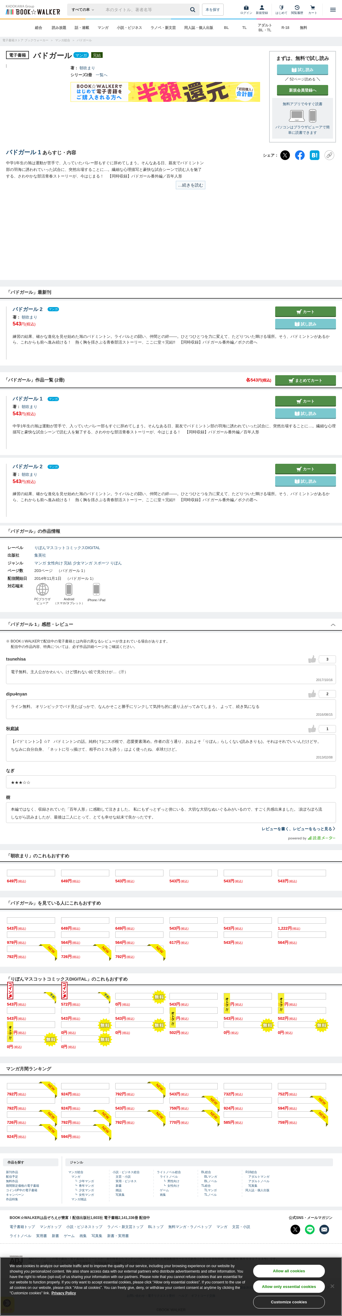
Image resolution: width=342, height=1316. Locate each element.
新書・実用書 (118, 1236)
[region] (171, 1286)
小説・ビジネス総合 (126, 1172)
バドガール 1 (23, 152)
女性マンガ (86, 1194)
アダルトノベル (258, 1181)
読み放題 (59, 28)
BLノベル (210, 1181)
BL (226, 28)
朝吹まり (87, 68)
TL (244, 28)
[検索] (193, 9)
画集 (163, 1194)
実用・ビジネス (126, 1181)
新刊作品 (12, 1172)
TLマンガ (210, 1190)
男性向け (173, 1181)
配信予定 (12, 1176)
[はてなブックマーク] (314, 155)
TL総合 (206, 1185)
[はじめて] (281, 10)
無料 (303, 28)
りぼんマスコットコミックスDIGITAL (67, 547)
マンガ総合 (75, 1172)
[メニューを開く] (333, 9)
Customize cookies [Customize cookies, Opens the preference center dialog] (289, 1302)
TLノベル (210, 1194)
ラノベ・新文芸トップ (125, 1227)
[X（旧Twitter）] (285, 155)
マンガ (103, 28)
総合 (38, 28)
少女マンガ (82, 563)
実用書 (41, 1236)
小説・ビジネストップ (84, 1227)
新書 (119, 1185)
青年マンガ (86, 1185)
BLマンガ (210, 1176)
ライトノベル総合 (169, 1172)
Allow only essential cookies (289, 1286)
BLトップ (155, 1227)
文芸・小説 (123, 1176)
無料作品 (12, 1181)
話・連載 (82, 28)
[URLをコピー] (329, 155)
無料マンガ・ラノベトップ (190, 1227)
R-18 (285, 28)
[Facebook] (299, 155)
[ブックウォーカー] (32, 9)
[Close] (332, 1286)
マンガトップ (50, 1227)
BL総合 (206, 1172)
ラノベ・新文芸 (163, 28)
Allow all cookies (289, 1271)
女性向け (55, 563)
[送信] (193, 9)
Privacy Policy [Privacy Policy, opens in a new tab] (63, 1293)
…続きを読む (190, 185)
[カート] (313, 10)
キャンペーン (15, 1194)
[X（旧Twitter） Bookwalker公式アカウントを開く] (295, 1229)
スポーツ (101, 563)
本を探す (213, 10)
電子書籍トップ (22, 1227)
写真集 (120, 1194)
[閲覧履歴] (297, 10)
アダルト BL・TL (265, 27)
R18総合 (251, 1172)
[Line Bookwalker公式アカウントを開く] (309, 1229)
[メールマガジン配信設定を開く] (324, 1229)
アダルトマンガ (258, 1176)
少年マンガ (86, 1181)
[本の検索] (84, 9)
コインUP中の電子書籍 (21, 1190)
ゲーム (164, 1190)
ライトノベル (169, 1176)
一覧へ (101, 75)
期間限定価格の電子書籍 (22, 1185)
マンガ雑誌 (78, 1199)
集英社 (40, 555)
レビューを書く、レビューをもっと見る (299, 829)
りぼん (116, 563)
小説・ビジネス (129, 28)
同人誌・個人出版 (198, 28)
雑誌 (119, 1190)
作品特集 (12, 1199)
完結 (68, 563)
